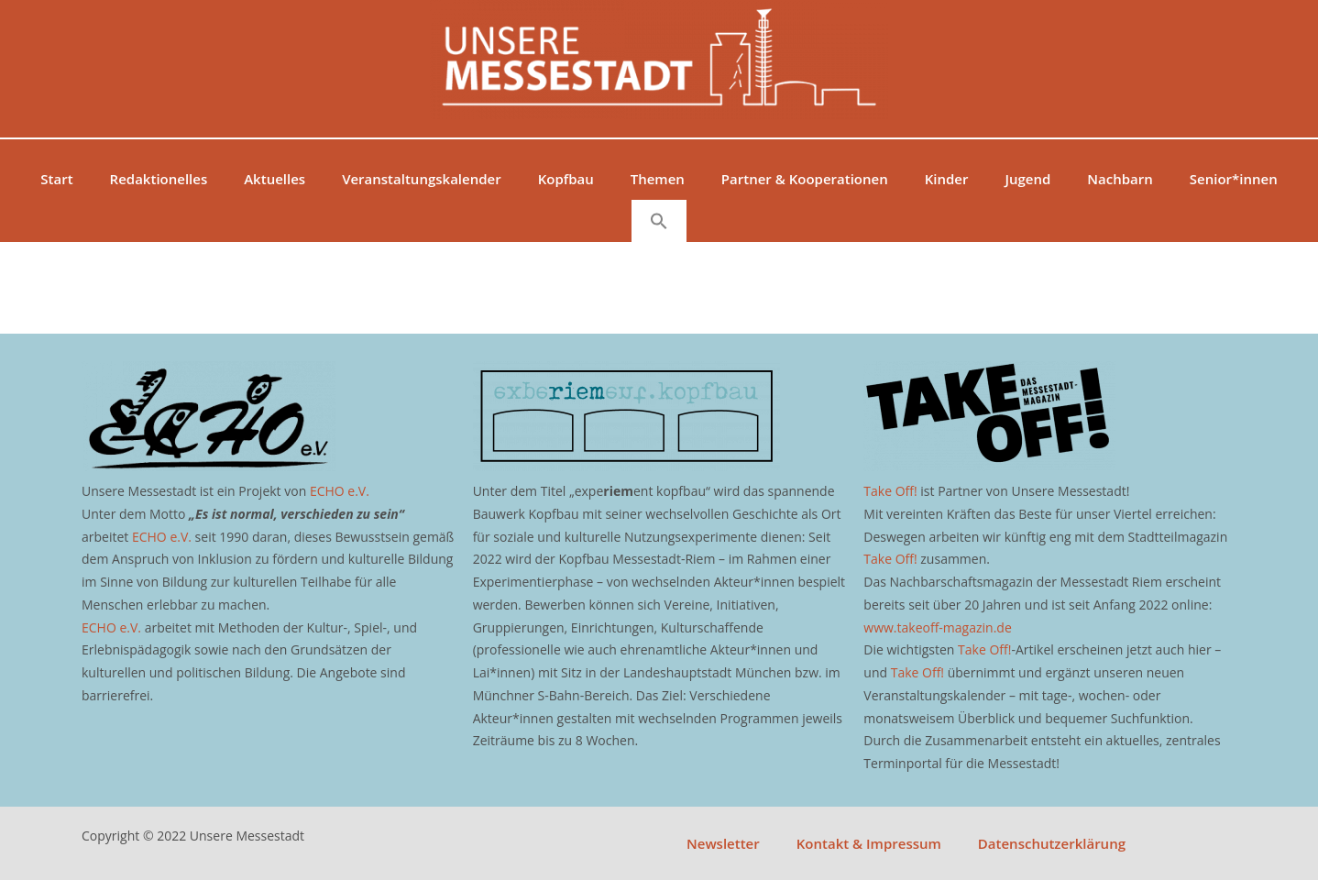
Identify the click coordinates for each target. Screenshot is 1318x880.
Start (56, 179)
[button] (659, 221)
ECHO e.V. (339, 491)
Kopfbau (566, 179)
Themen (658, 179)
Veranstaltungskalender (421, 179)
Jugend (1027, 179)
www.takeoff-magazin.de (937, 627)
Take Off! (890, 491)
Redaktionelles (159, 179)
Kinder (947, 179)
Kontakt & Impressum (868, 843)
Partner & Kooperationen (804, 179)
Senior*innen (1234, 179)
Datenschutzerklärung (1052, 843)
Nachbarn (1119, 179)
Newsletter (723, 843)
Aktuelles (274, 179)
